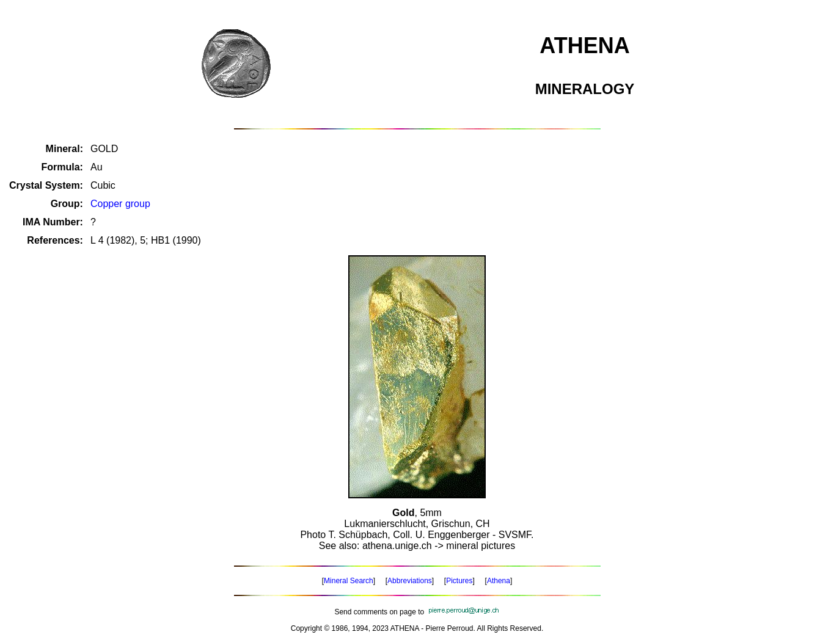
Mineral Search (348, 580)
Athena (498, 580)
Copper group (120, 203)
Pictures (459, 580)
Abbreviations (409, 580)
